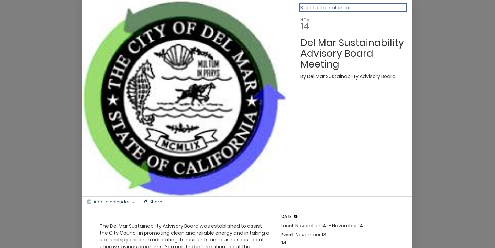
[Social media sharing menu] (152, 202)
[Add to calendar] (111, 202)
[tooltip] (295, 216)
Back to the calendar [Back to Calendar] (325, 7)
